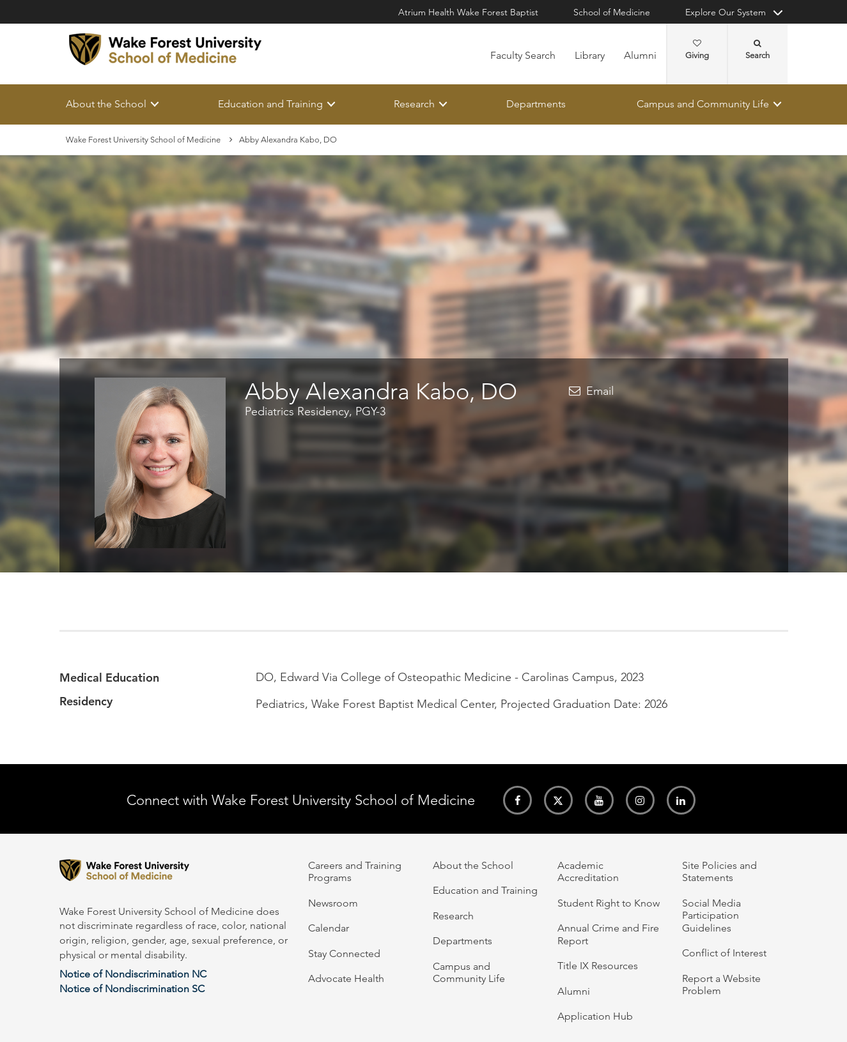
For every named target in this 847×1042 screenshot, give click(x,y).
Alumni (640, 55)
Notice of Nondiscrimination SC (132, 989)
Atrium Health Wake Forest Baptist (468, 12)
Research (414, 104)
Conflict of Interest (724, 953)
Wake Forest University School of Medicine (143, 139)
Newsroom (333, 903)
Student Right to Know (608, 903)
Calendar (328, 928)
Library (590, 55)
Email (600, 391)
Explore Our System (725, 12)
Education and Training (269, 104)
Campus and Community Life (703, 104)
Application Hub (595, 1016)
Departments (535, 104)
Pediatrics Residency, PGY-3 (315, 412)
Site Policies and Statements (719, 871)
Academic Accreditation (588, 871)
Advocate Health (346, 978)
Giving (697, 50)
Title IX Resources (597, 966)
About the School (106, 104)
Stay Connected (344, 953)
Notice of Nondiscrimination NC (132, 974)
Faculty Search (523, 55)
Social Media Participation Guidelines (711, 915)
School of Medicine (611, 12)
